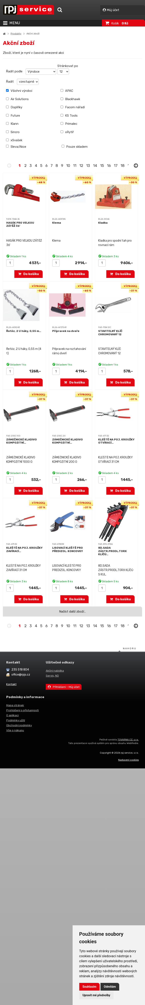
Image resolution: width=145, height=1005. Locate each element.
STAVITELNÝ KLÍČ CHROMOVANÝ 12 (110, 332)
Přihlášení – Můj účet (63, 686)
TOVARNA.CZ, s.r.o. (128, 739)
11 (74, 165)
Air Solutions (17, 99)
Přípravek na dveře (65, 331)
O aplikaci (12, 715)
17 (116, 165)
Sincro (13, 132)
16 (109, 165)
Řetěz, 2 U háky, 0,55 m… (23, 331)
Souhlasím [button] (90, 986)
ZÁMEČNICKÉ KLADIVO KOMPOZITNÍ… (21, 441)
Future (13, 115)
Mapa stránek (15, 705)
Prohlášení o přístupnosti (22, 710)
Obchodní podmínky (19, 725)
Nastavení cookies (128, 759)
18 (122, 165)
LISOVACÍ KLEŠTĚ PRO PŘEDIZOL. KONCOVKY (67, 549)
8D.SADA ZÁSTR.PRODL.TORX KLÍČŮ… (112, 551)
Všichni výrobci (19, 91)
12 (81, 165)
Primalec (69, 124)
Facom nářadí (73, 107)
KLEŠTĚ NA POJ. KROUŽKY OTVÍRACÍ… (116, 441)
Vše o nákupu (15, 730)
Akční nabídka (55, 670)
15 (102, 165)
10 (68, 165)
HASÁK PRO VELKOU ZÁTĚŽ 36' (20, 224)
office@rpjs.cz (20, 674)
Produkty (16, 33)
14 (95, 165)
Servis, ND (52, 675)
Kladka (103, 222)
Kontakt (11, 684)
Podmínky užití (15, 720)
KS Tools (69, 115)
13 (88, 165)
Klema (56, 222)
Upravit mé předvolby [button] (96, 995)
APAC (67, 91)
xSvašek (14, 140)
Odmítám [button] (110, 986)
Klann (12, 124)
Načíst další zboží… (72, 611)
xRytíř (67, 132)
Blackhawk (70, 99)
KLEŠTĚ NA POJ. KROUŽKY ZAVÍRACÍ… (24, 549)
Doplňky (14, 107)
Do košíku (28, 274)
